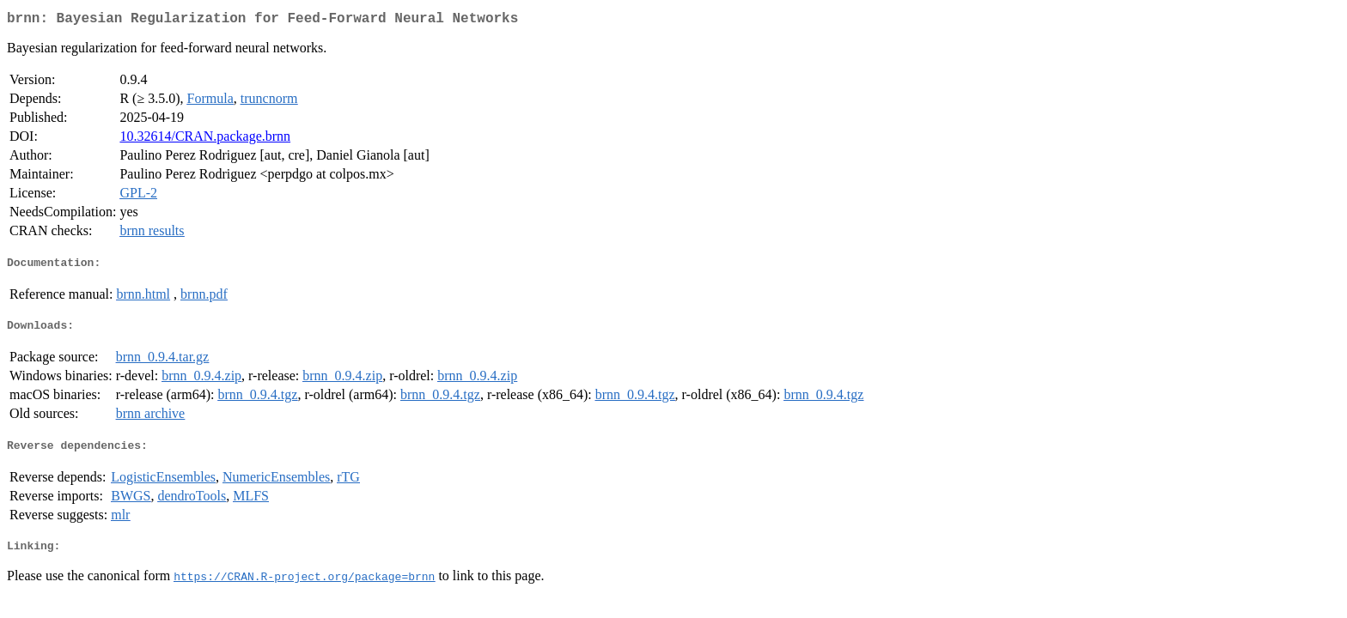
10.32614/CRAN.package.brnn (204, 139)
